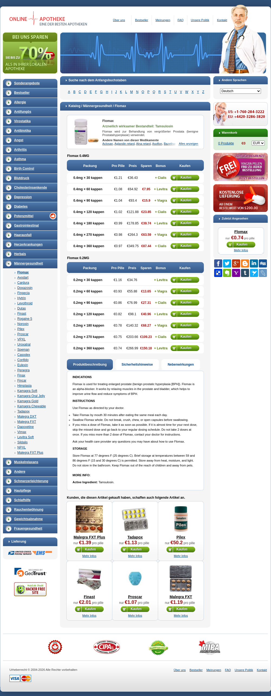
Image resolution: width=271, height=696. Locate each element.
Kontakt (222, 20)
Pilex (20, 329)
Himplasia (24, 386)
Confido (22, 360)
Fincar (21, 380)
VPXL (21, 339)
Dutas (21, 308)
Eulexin (22, 365)
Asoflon (157, 143)
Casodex (23, 355)
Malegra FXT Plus (30, 453)
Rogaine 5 (24, 319)
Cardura (23, 283)
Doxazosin (24, 288)
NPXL (21, 447)
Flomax (23, 272)
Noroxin (22, 324)
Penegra (23, 370)
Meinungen (162, 20)
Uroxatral (24, 344)
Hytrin (21, 298)
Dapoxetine (25, 427)
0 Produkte (226, 143)
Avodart (22, 277)
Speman (23, 350)
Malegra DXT (27, 416)
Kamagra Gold (27, 401)
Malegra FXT (26, 422)
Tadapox (23, 411)
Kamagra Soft (27, 391)
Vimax (21, 432)
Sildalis (22, 442)
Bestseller (141, 20)
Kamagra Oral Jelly (31, 396)
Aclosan (107, 143)
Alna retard (143, 143)
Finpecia (23, 293)
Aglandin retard (125, 143)
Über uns (119, 20)
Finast (21, 313)
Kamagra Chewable (31, 406)
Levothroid (24, 303)
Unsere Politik (200, 20)
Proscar (22, 334)
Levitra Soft (25, 437)
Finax (21, 375)
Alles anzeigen (188, 143)
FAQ (181, 20)
